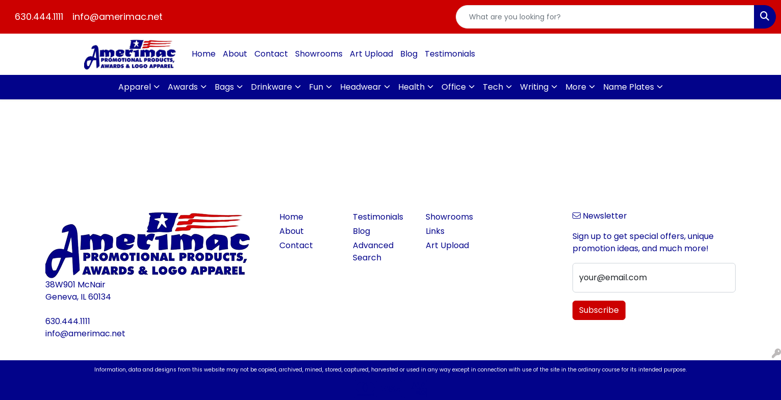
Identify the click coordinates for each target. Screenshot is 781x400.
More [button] (575, 87)
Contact (271, 54)
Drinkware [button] (271, 87)
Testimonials (450, 54)
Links (435, 231)
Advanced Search (373, 251)
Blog (409, 54)
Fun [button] (316, 87)
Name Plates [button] (628, 87)
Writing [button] (534, 87)
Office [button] (453, 87)
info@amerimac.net (117, 16)
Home (204, 54)
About (235, 54)
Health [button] (411, 87)
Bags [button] (224, 87)
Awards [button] (183, 87)
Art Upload (371, 54)
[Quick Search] (605, 17)
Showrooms (319, 54)
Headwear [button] (360, 87)
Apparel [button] (134, 87)
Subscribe (599, 310)
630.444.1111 (39, 16)
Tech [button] (493, 87)
